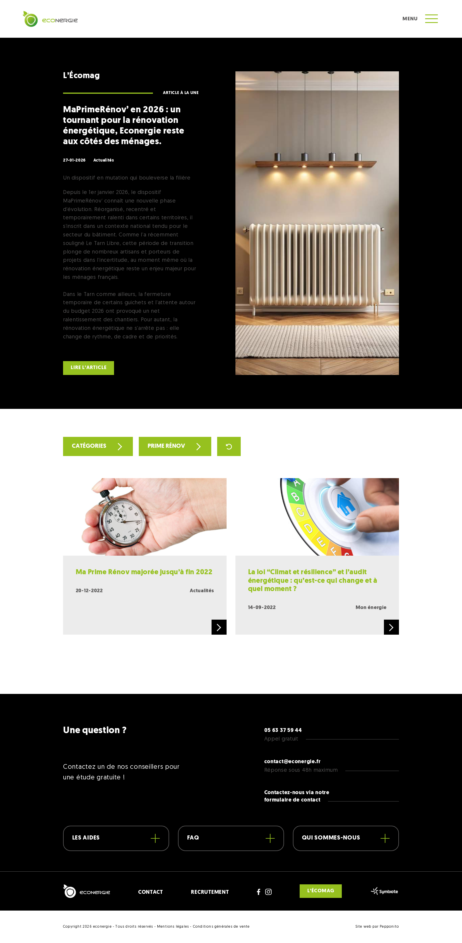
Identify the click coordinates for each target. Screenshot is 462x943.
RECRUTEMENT (210, 892)
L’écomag (320, 890)
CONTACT (150, 892)
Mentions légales (173, 927)
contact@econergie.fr (292, 761)
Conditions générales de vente (221, 927)
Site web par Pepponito (377, 927)
